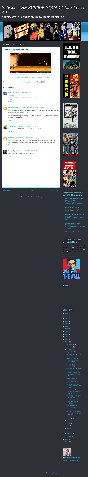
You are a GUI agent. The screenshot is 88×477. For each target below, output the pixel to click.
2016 (67, 331)
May (68, 426)
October (69, 349)
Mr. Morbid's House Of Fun (16, 107)
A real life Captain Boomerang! (71, 365)
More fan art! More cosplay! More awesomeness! (71, 407)
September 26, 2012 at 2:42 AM (27, 151)
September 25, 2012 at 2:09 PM (26, 126)
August (69, 418)
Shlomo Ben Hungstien (72, 457)
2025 (67, 316)
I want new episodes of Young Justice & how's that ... (73, 374)
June (68, 423)
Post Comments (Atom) (35, 197)
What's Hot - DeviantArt (72, 232)
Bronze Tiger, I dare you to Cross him (73, 396)
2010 (67, 442)
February (70, 433)
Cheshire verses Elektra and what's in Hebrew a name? (73, 413)
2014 (67, 336)
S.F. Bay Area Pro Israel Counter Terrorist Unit (72, 224)
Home (31, 190)
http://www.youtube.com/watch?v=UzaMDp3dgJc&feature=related (30, 77)
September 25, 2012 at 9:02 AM (21, 92)
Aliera (10, 92)
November (70, 347)
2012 (67, 342)
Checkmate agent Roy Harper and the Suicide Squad (74, 385)
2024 (67, 318)
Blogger (55, 473)
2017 (67, 329)
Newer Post (7, 190)
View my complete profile (70, 460)
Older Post (54, 190)
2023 (67, 321)
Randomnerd (12, 126)
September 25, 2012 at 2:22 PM (24, 137)
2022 (67, 324)
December (70, 344)
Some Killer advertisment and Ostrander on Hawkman (73, 401)
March (69, 431)
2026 (67, 313)
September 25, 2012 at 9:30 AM (35, 107)
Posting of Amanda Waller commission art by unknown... (73, 360)
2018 (67, 326)
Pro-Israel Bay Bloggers (72, 207)
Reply (10, 101)
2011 (67, 439)
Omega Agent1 (12, 151)
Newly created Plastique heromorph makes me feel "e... (73, 391)
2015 (67, 334)
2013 (67, 339)
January (69, 436)
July (68, 420)
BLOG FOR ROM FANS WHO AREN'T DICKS (74, 199)
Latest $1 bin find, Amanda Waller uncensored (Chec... (73, 380)
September (70, 352)
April (68, 428)
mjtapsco (11, 137)
